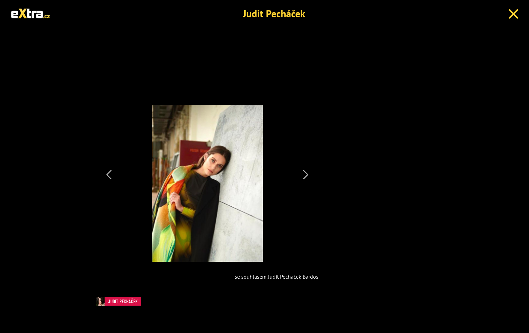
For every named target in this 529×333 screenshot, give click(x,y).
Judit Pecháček (274, 13)
